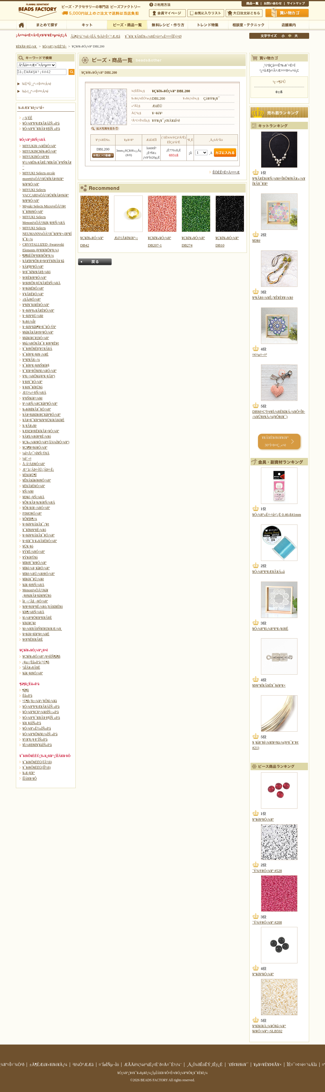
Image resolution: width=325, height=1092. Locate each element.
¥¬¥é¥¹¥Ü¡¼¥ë (32, 316)
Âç (296, 36)
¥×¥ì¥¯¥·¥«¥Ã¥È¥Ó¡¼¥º (39, 541)
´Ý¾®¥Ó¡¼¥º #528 (267, 871)
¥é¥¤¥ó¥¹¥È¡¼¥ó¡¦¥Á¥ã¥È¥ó (42, 606)
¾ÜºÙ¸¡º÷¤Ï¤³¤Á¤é (36, 84)
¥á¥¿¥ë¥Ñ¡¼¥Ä (33, 585)
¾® (283, 36)
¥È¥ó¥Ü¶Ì (29, 475)
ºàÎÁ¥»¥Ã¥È (31, 667)
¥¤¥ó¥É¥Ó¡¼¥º (33, 288)
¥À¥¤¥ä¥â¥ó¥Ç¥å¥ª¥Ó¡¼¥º (41, 414)
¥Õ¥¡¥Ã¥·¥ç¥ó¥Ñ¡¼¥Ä (38, 502)
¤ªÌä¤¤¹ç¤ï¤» (272, 4)
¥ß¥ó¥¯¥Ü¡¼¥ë (33, 579)
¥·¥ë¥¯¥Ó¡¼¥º (32, 382)
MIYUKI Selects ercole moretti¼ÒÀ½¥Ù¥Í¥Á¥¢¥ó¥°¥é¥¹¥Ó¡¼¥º (43, 178)
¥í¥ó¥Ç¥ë (29, 623)
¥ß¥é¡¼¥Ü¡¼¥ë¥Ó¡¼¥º (38, 574)
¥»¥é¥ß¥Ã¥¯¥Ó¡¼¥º (36, 409)
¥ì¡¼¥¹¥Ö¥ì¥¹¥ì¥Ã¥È (37, 617)
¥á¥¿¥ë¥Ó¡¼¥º (32, 673)
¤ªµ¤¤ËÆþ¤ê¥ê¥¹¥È (205, 13)
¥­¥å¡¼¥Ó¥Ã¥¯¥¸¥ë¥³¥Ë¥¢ (40, 343)
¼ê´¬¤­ (26, 458)
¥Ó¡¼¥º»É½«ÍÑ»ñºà (36, 728)
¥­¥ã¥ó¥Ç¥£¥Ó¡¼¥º (35, 338)
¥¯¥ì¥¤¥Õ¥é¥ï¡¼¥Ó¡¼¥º (39, 371)
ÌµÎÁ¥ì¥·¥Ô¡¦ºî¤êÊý (167, 24)
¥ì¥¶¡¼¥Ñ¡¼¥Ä (33, 612)
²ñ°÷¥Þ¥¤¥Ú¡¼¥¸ (167, 13)
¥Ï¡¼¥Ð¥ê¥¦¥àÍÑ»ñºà (37, 745)
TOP (21, 24)
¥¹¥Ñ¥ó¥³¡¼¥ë (32, 398)
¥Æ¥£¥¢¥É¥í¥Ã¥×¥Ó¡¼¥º (40, 431)
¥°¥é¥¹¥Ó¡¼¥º (263, 819)
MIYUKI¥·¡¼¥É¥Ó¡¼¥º (39, 146)
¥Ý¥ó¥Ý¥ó (30, 557)
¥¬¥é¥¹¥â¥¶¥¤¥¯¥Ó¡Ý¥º (39, 327)
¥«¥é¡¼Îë (29, 321)
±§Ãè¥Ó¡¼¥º (31, 299)
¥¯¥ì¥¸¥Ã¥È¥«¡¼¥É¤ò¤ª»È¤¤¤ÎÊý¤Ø (153, 36)
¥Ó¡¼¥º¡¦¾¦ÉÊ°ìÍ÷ (127, 24)
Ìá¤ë (95, 261)
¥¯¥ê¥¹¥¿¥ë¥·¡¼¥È (35, 354)
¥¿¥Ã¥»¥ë (29, 425)
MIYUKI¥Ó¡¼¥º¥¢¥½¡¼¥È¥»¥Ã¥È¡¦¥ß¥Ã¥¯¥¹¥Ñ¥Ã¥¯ (47, 162)
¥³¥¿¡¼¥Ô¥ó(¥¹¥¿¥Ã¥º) (38, 376)
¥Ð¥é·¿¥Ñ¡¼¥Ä (33, 497)
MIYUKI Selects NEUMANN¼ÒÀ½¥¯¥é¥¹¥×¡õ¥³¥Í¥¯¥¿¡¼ (47, 233)
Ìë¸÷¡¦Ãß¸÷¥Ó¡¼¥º (35, 601)
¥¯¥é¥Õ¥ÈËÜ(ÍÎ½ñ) (36, 767)
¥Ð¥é (256, 241)
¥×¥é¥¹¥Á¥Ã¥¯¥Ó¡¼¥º (38, 535)
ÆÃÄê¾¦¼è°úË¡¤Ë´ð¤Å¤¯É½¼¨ (153, 1064)
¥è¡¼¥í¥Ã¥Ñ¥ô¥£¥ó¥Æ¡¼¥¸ (42, 628)
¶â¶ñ (25, 690)
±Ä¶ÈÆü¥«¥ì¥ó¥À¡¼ (48, 1064)
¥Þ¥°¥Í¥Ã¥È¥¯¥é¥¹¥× (268, 685)
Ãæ (289, 36)
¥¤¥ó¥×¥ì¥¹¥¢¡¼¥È (35, 634)
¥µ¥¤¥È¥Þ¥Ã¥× (296, 4)
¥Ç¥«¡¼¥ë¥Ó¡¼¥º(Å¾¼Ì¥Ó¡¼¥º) (45, 442)
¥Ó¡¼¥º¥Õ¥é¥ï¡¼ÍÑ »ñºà (39, 734)
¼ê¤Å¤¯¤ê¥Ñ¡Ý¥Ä (35, 453)
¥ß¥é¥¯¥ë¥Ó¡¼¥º (34, 563)
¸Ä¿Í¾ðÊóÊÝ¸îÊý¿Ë (205, 1064)
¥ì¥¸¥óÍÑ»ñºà (31, 723)
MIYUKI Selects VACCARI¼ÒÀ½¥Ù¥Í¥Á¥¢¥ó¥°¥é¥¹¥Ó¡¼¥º (45, 195)
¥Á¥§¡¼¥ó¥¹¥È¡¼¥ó (36, 436)
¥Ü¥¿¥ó (27, 546)
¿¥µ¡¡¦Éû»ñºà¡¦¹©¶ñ (35, 662)
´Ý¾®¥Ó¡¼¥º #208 (267, 922)
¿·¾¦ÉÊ (27, 118)
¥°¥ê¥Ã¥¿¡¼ (31, 360)
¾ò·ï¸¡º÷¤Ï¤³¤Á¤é (35, 91)
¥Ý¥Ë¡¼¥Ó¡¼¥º (33, 551)
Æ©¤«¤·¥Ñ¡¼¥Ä (34, 392)
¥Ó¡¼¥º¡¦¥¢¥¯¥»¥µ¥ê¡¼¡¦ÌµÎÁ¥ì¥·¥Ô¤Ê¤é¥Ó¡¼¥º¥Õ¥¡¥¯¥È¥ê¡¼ (162, 1073)
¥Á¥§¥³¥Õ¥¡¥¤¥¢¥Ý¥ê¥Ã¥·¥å (43, 261)
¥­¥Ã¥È (87, 24)
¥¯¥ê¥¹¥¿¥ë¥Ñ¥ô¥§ (35, 365)
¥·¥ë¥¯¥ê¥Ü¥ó (32, 387)
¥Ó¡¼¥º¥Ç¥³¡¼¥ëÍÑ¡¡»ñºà (40, 712)
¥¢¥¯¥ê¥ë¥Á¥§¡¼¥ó (36, 272)
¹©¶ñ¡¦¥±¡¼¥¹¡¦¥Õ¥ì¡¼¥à (39, 701)
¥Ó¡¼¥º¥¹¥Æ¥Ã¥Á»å (268, 572)
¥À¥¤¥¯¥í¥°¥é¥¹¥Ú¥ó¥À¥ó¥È (43, 420)
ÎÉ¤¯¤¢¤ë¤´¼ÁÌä (302, 1064)
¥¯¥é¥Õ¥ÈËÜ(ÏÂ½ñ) (37, 762)
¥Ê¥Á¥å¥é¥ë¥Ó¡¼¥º (36, 480)
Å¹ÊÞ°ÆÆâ (289, 24)
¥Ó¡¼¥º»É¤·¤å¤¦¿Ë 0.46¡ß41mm (276, 515)
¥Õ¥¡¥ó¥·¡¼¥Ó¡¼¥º (36, 508)
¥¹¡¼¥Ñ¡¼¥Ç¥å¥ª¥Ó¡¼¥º (39, 403)
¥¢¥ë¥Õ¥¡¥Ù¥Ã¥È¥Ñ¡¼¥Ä (41, 283)
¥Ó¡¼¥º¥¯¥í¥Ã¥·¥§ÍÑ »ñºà (41, 128)
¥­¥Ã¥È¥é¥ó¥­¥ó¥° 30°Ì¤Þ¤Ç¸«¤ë (275, 441)
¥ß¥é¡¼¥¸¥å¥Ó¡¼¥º (36, 568)
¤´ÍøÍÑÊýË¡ (160, 4)
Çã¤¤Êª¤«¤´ (287, 13)
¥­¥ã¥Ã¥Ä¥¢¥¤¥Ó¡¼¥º (37, 332)
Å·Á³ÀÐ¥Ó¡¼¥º (33, 464)
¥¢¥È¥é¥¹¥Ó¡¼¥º (34, 277)
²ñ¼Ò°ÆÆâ (83, 1064)
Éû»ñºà (27, 695)
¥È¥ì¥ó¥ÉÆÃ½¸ (208, 24)
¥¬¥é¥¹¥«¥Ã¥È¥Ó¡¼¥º (38, 310)
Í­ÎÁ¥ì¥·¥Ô (29, 778)
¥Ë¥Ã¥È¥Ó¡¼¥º (33, 486)
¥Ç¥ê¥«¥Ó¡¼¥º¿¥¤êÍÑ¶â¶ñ (41, 656)
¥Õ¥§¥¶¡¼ (29, 519)
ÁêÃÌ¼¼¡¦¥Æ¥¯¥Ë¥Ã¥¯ (248, 24)
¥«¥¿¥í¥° (28, 773)
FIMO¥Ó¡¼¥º (32, 513)
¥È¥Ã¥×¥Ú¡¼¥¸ (26, 46)
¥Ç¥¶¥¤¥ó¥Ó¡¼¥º (34, 447)
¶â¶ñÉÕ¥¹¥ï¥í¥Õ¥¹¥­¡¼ (38, 255)
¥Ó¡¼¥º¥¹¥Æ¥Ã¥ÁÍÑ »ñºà (41, 123)
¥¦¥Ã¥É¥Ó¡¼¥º (33, 294)
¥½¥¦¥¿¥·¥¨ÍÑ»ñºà (35, 739)
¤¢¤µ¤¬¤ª (259, 355)
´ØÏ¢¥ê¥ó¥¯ (238, 1064)
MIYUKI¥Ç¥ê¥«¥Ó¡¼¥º (39, 151)
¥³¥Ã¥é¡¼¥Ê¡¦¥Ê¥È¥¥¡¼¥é (272, 298)
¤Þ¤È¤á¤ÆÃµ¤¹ (46, 24)
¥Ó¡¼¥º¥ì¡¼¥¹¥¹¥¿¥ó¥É (270, 629)
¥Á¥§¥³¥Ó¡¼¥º (32, 266)
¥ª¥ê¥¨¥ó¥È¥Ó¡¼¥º (35, 305)
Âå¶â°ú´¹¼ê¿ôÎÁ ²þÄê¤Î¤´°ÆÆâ (95, 36)
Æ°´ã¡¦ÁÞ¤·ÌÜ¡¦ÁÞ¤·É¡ (38, 469)
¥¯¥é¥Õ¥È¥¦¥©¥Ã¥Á (37, 348)
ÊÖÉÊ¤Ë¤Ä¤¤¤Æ (226, 172)
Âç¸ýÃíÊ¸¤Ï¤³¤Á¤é (244, 13)
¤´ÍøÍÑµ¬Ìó (109, 1064)
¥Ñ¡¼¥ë (28, 491)
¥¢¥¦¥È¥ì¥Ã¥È (32, 639)
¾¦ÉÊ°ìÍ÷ (251, 4)
